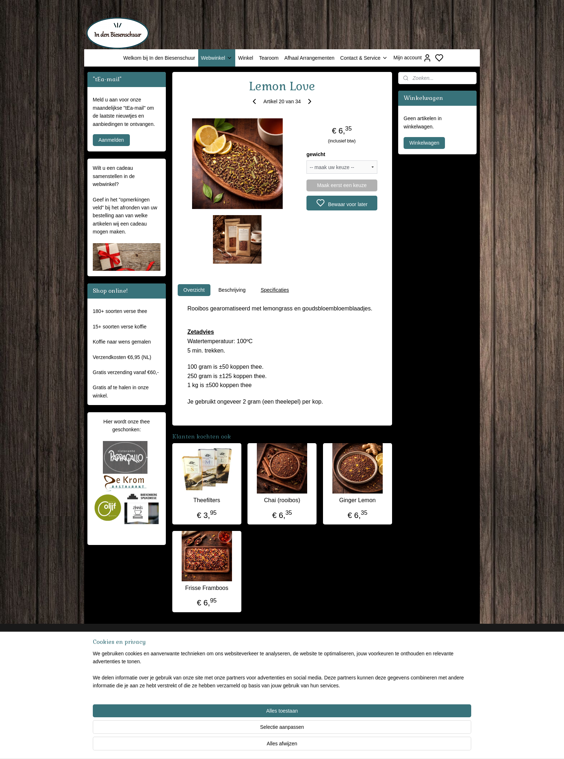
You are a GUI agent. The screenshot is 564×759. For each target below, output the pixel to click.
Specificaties (274, 290)
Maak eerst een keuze (342, 185)
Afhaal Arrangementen (309, 58)
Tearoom (268, 58)
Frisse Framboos (206, 588)
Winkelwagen (424, 143)
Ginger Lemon (357, 500)
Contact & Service (364, 58)
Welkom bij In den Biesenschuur (159, 58)
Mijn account (413, 58)
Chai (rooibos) (282, 500)
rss (323, 746)
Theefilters (206, 500)
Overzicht (193, 290)
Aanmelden (111, 140)
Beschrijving (231, 290)
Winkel (245, 58)
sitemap (311, 746)
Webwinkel (216, 58)
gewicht (315, 154)
